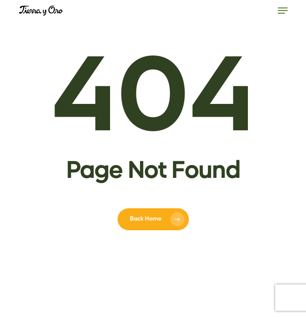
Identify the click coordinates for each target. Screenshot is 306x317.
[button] (283, 10)
